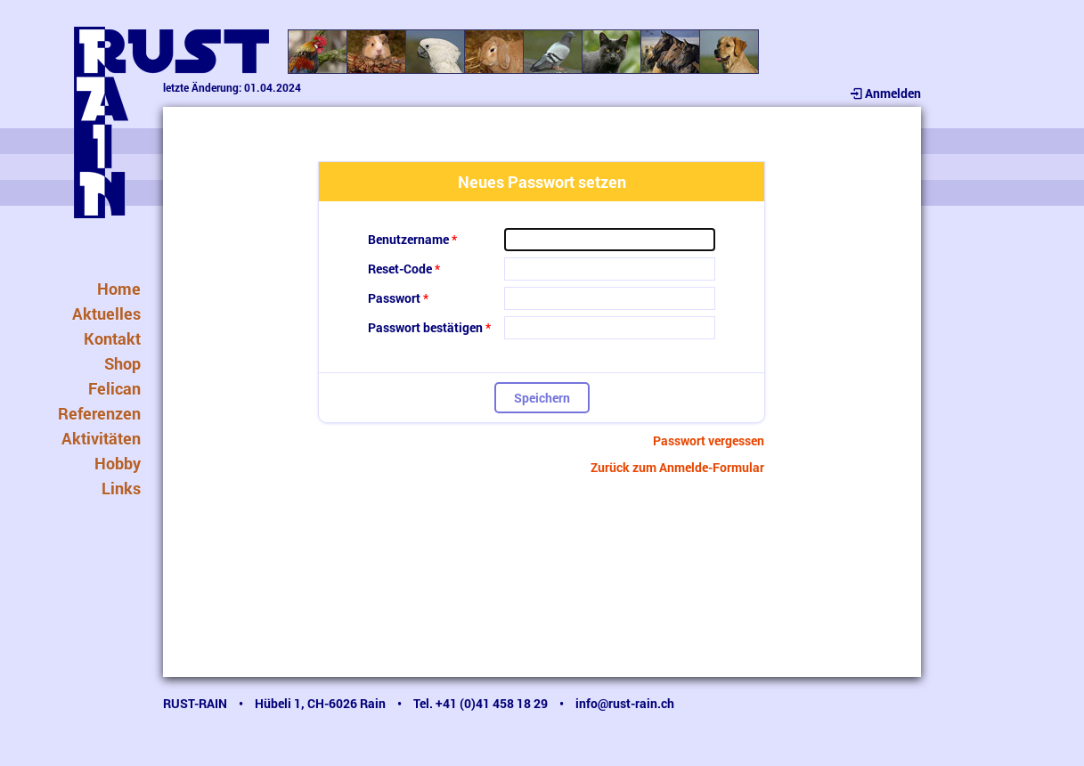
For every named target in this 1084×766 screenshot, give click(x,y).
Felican (114, 388)
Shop (122, 363)
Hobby (117, 463)
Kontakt (112, 338)
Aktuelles (106, 313)
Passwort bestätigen (425, 327)
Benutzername (408, 239)
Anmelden (885, 93)
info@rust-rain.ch (624, 703)
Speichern (542, 397)
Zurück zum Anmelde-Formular (677, 467)
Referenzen (99, 413)
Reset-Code (400, 268)
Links (121, 488)
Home (119, 288)
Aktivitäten (101, 438)
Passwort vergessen (708, 440)
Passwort (394, 297)
